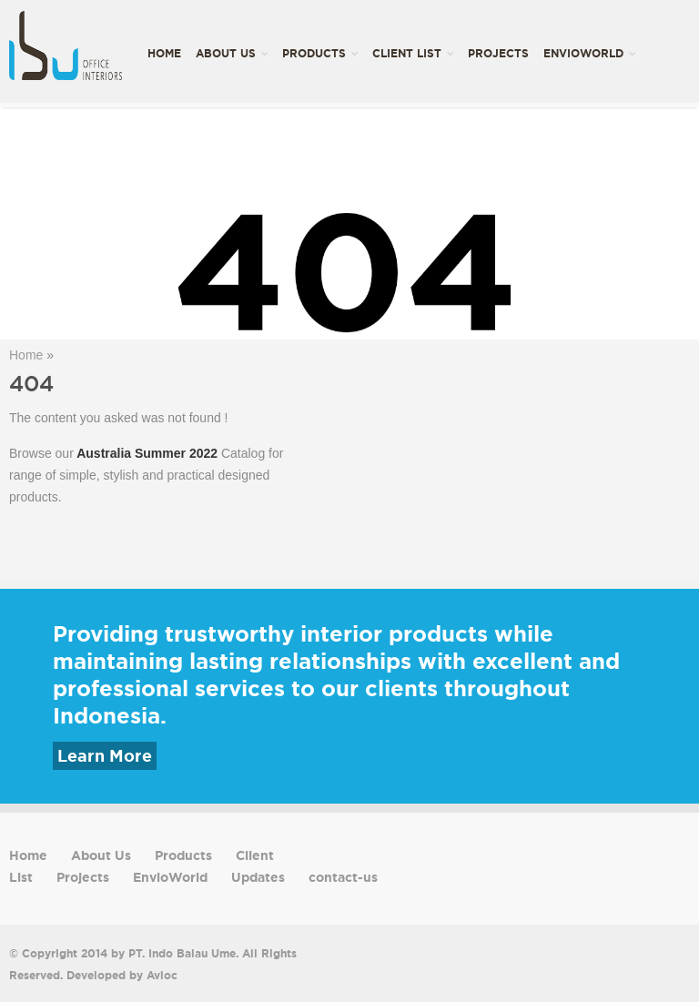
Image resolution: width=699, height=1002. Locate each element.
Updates (173, 161)
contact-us (251, 161)
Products (320, 53)
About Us (232, 53)
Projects (498, 53)
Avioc (162, 975)
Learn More (104, 755)
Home (164, 53)
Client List (412, 53)
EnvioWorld (589, 53)
